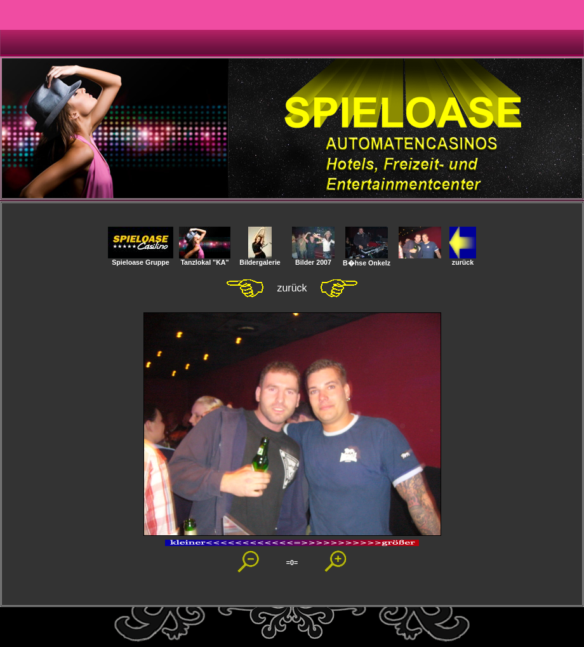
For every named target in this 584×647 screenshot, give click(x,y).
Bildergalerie (260, 259)
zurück (462, 259)
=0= (292, 562)
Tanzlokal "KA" (204, 259)
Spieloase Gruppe (140, 259)
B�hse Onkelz (366, 259)
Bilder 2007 (313, 259)
